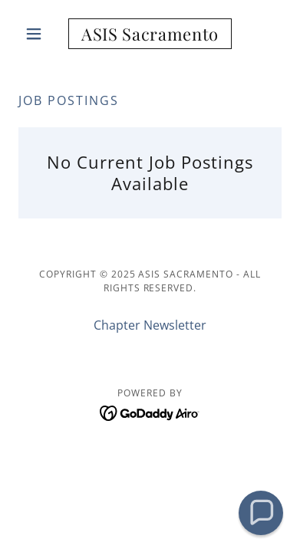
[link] (150, 33)
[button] (38, 33)
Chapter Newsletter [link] (150, 325)
